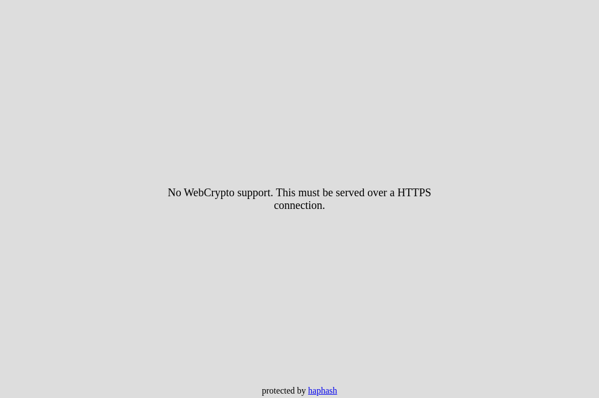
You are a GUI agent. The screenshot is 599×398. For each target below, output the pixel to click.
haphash (322, 390)
